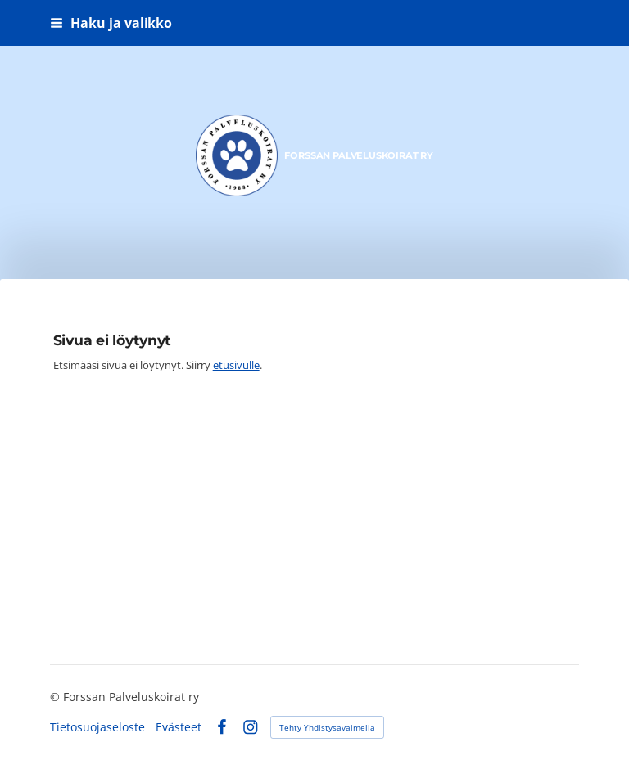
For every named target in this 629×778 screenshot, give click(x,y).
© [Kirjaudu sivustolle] (56, 696)
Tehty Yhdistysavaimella (327, 727)
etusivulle (236, 365)
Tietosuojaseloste (97, 727)
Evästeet (178, 727)
